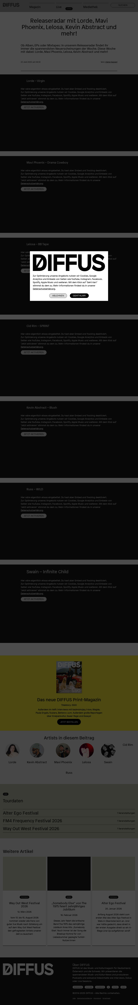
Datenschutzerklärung (44, 288)
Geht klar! (79, 295)
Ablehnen (58, 295)
